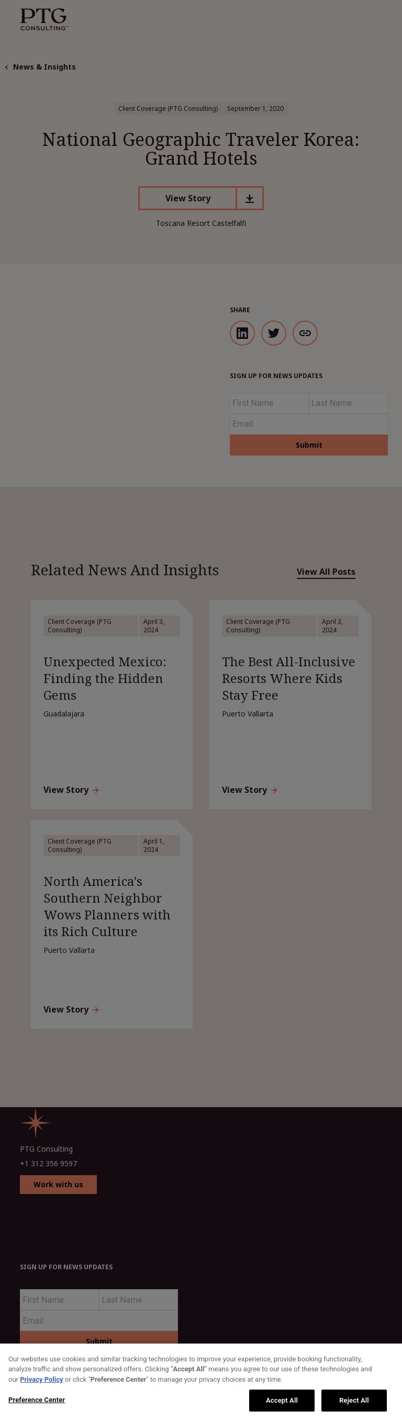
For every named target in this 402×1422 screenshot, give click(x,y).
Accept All (282, 1400)
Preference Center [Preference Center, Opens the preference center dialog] (36, 1400)
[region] (201, 1383)
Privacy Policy (41, 1379)
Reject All (354, 1400)
